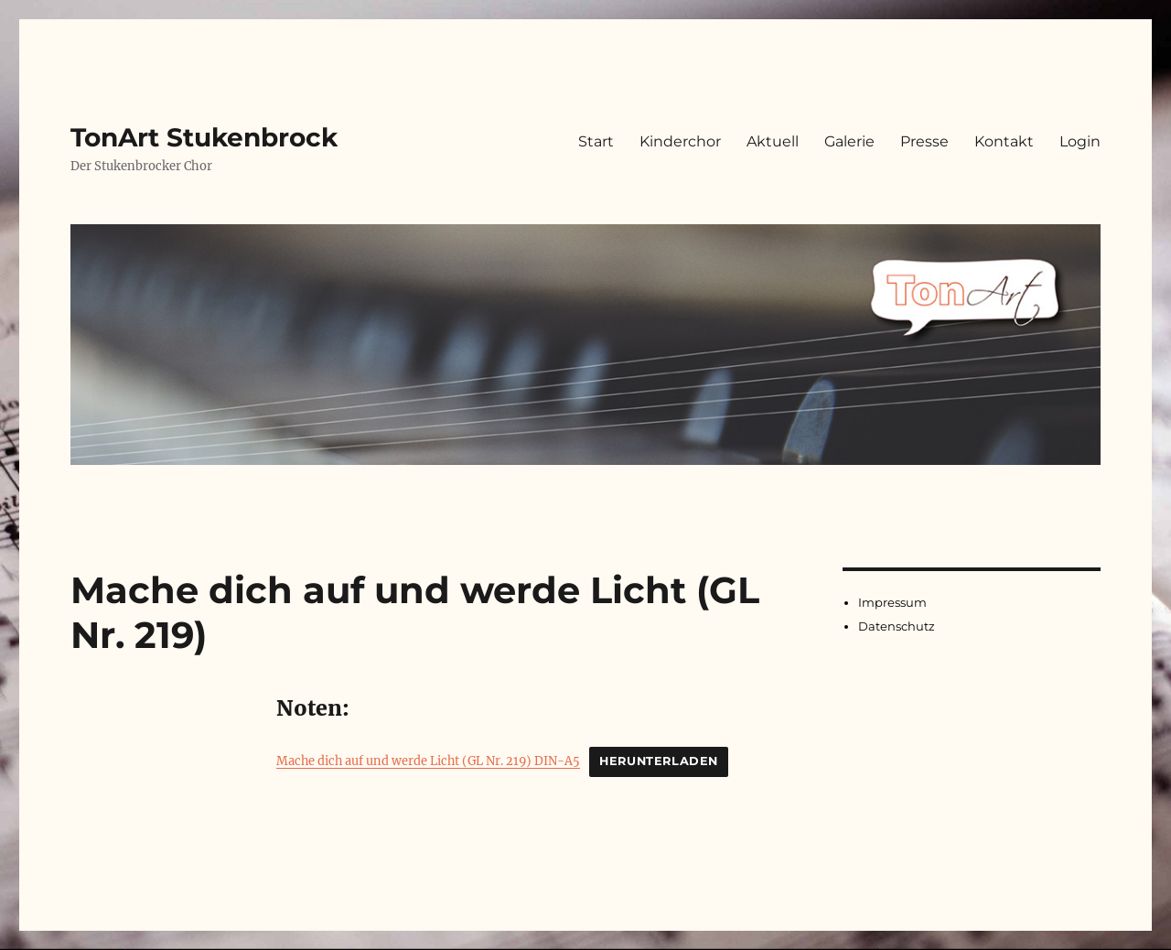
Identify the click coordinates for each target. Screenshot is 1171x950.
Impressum (892, 602)
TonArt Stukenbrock (204, 137)
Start (596, 141)
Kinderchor (680, 141)
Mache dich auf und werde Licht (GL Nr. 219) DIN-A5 (428, 760)
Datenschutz (896, 626)
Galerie (849, 141)
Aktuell (773, 141)
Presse (924, 141)
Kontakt (1004, 141)
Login (1080, 141)
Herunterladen (658, 761)
